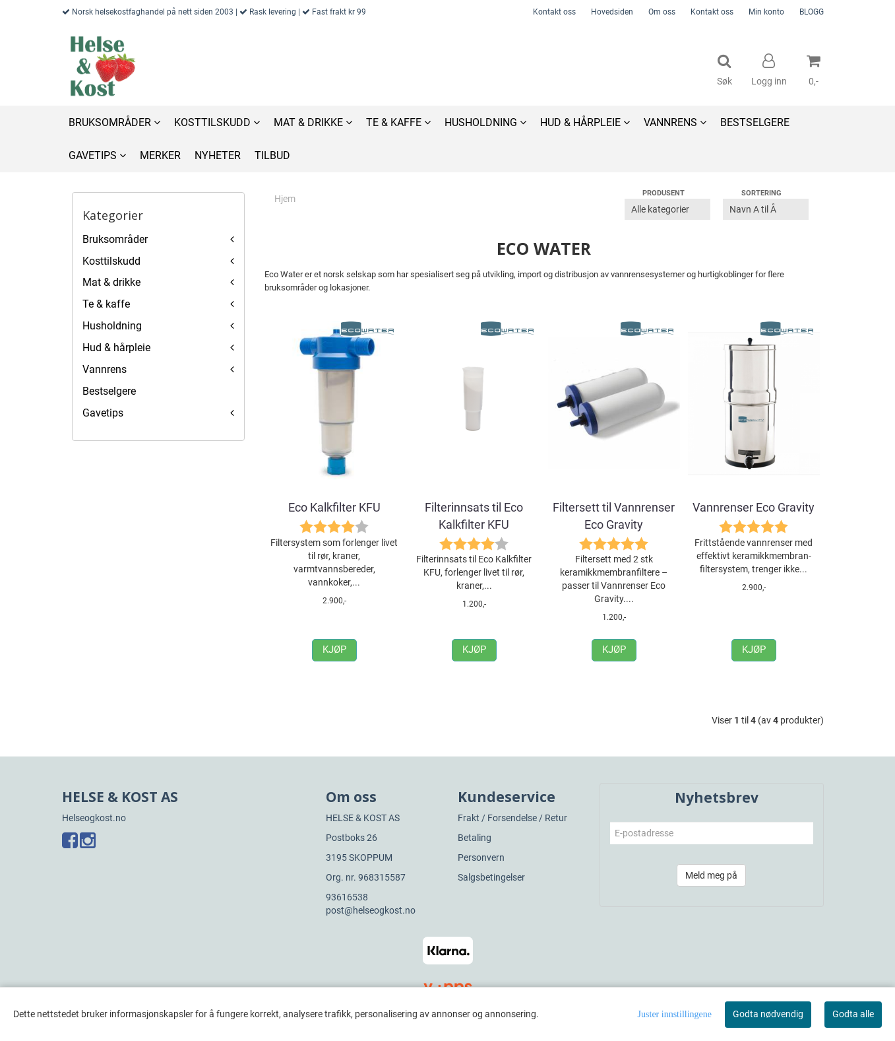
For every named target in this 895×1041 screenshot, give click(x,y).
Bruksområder (115, 239)
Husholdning (112, 325)
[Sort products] (766, 209)
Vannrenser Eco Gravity (754, 507)
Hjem (284, 198)
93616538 (347, 897)
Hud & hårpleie (116, 347)
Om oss (661, 12)
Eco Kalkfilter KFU (334, 507)
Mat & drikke (111, 282)
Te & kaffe (106, 304)
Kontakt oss (554, 12)
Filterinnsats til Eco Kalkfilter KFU (474, 515)
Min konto (766, 12)
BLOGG (811, 12)
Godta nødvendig (768, 1014)
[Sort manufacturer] (667, 209)
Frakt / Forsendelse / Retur (512, 818)
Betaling (474, 837)
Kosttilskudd (111, 261)
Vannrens (104, 369)
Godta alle (853, 1014)
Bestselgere (109, 391)
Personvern (481, 857)
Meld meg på (711, 875)
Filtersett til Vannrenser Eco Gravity (614, 515)
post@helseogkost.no (371, 910)
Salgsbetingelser (491, 877)
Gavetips (102, 413)
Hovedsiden (612, 12)
